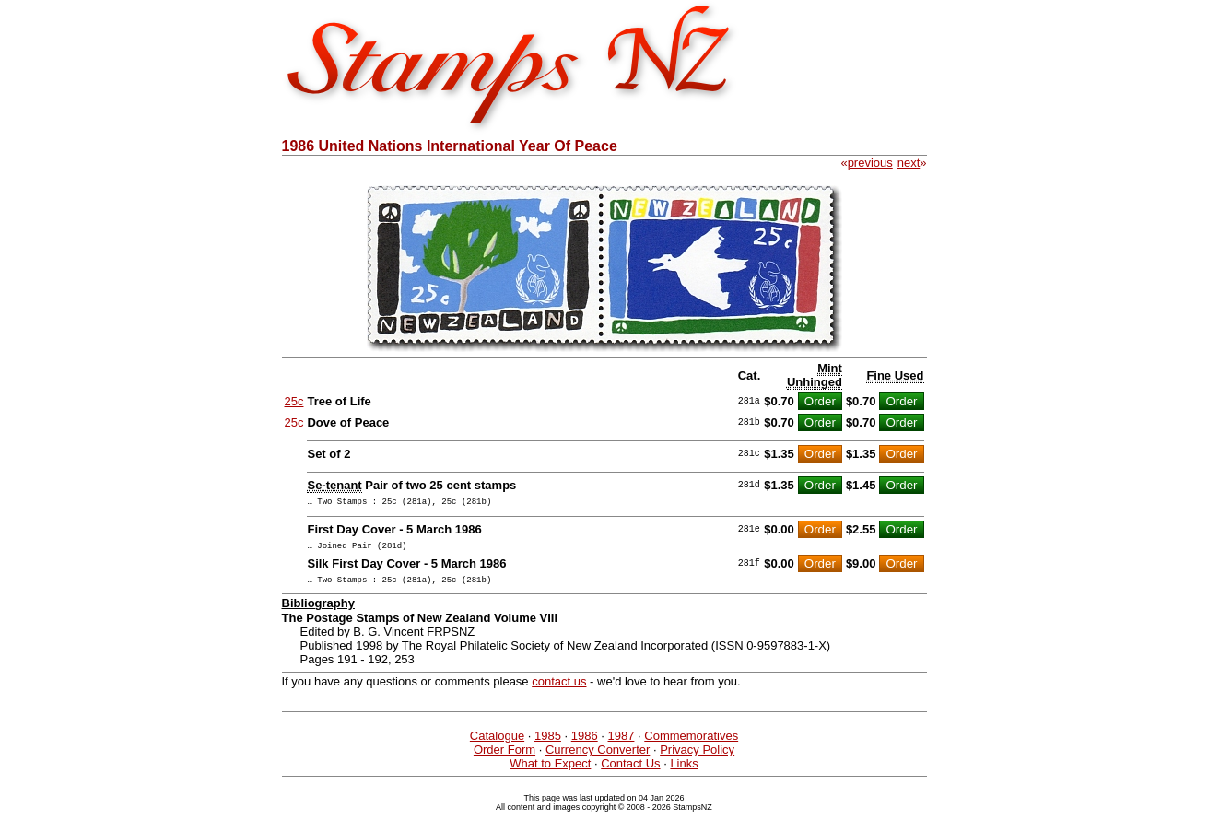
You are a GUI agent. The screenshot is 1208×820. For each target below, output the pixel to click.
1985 (547, 744)
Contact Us (630, 772)
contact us (559, 690)
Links (684, 772)
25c (294, 401)
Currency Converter (597, 758)
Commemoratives (691, 744)
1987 (621, 744)
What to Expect (550, 772)
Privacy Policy (697, 758)
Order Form (504, 758)
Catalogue (497, 744)
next (909, 163)
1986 (584, 744)
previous (870, 163)
